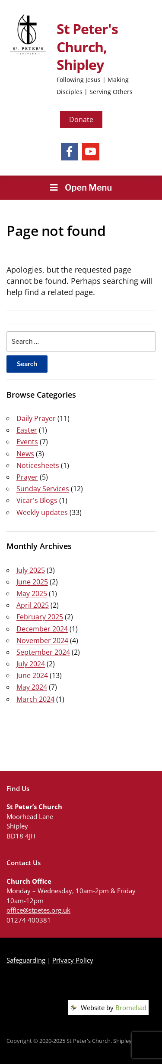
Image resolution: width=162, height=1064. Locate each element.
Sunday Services (42, 488)
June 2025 (32, 582)
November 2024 (42, 640)
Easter (26, 430)
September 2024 (43, 652)
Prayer (27, 477)
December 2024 (42, 629)
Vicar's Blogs (36, 500)
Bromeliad (130, 1007)
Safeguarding (25, 960)
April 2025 (32, 605)
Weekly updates (42, 512)
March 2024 (35, 699)
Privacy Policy (72, 960)
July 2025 (30, 570)
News (25, 453)
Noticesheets (37, 465)
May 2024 (31, 687)
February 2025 (39, 616)
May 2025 (31, 593)
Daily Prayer (36, 418)
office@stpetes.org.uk (38, 910)
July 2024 (30, 664)
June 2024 (32, 675)
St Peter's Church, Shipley (87, 46)
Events (27, 441)
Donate (81, 119)
